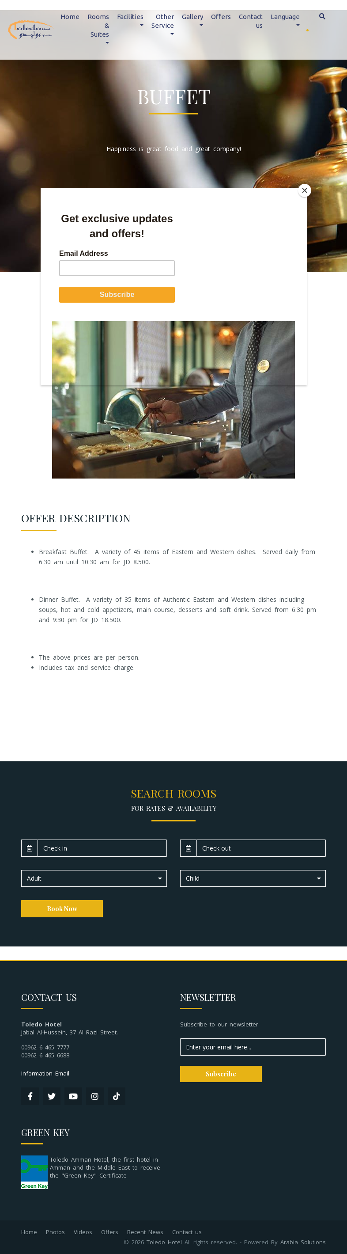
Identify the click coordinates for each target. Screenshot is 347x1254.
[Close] (304, 190)
